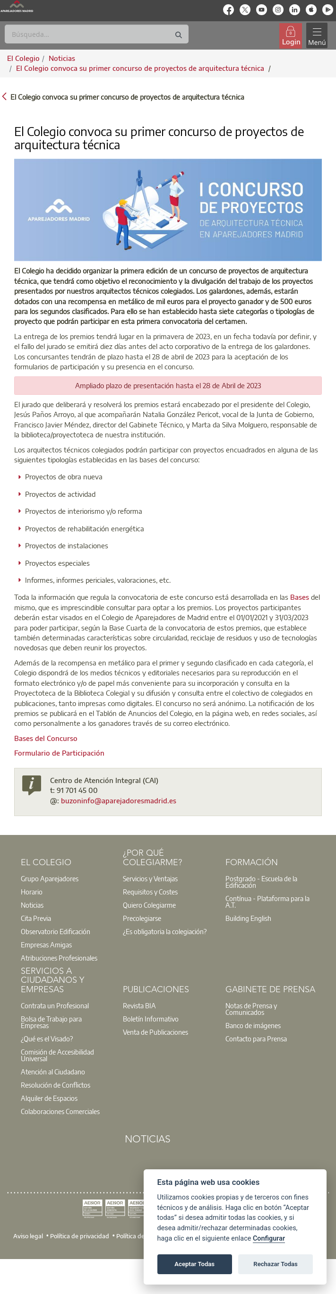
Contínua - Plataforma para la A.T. (267, 901)
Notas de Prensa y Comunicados (251, 1008)
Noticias (32, 905)
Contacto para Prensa (256, 1038)
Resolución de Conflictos (55, 1085)
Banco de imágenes (253, 1025)
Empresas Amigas (46, 944)
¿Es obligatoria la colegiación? (165, 931)
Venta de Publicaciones (155, 1032)
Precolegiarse (142, 918)
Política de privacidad (79, 1236)
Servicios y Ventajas (150, 878)
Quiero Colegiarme (149, 905)
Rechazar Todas (275, 1264)
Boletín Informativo (151, 1018)
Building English (248, 918)
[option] (66, 878)
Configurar (269, 1238)
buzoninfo (78, 800)
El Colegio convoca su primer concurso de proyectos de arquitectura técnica (141, 68)
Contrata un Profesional (55, 1005)
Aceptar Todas (194, 1264)
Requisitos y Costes (150, 891)
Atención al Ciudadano (53, 1071)
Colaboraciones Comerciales (60, 1111)
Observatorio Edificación (55, 931)
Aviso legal (28, 1236)
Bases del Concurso (46, 738)
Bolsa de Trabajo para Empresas (51, 1022)
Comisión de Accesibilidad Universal (57, 1055)
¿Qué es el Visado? (47, 1038)
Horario (32, 891)
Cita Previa (36, 918)
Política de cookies (141, 1236)
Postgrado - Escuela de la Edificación (261, 881)
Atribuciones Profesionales (59, 957)
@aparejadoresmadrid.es (135, 800)
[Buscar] (97, 34)
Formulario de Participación (59, 753)
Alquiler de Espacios (49, 1098)
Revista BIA (139, 1005)
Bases (299, 597)
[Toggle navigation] (316, 35)
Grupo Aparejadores (49, 878)
